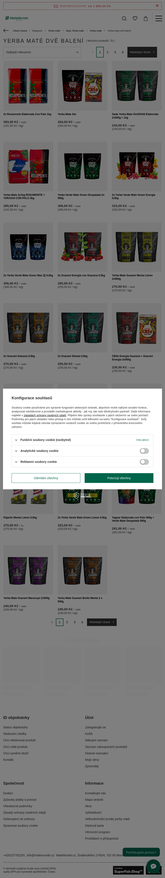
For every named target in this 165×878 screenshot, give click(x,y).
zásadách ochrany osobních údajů (45, 415)
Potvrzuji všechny (119, 478)
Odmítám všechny (46, 478)
